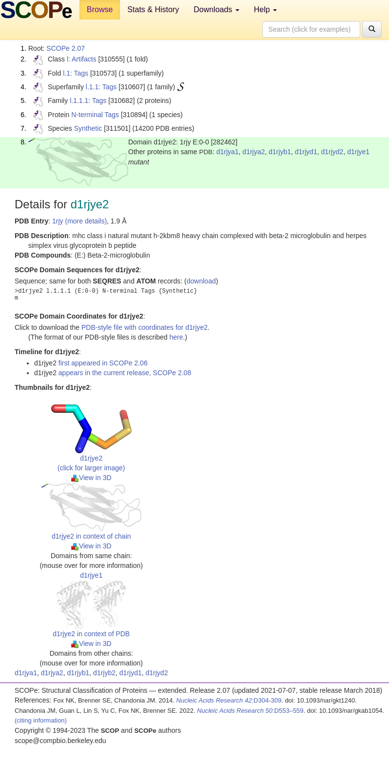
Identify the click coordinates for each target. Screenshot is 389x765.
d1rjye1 (358, 152)
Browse (100, 9)
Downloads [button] (216, 9)
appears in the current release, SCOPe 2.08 (124, 373)
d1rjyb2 (104, 673)
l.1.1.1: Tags (88, 100)
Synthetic (88, 128)
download (201, 281)
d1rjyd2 (332, 152)
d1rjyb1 (280, 152)
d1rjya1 (227, 152)
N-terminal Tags (95, 115)
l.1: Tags (75, 73)
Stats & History (153, 9)
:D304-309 (229, 700)
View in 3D (91, 478)
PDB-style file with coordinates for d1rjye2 (144, 327)
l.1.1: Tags (101, 87)
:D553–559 (250, 710)
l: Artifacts (82, 59)
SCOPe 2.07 (65, 48)
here (176, 337)
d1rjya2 (253, 152)
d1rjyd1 (306, 152)
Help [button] (265, 9)
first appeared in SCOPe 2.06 (103, 363)
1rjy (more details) (79, 221)
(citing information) (41, 720)
